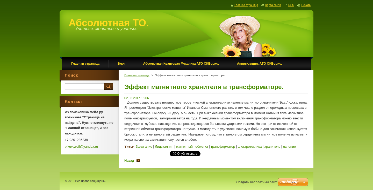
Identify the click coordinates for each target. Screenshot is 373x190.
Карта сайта (273, 4)
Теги (128, 147)
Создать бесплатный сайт (256, 182)
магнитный (184, 146)
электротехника (250, 146)
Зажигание (144, 146)
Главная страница (136, 75)
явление (289, 146)
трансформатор (223, 146)
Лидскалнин (164, 146)
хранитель (272, 146)
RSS (291, 4)
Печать (306, 4)
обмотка (201, 146)
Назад (129, 160)
